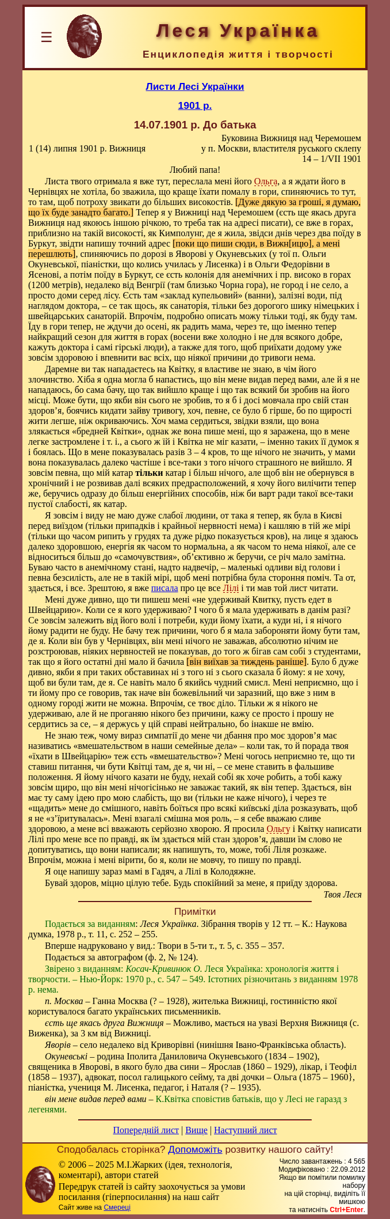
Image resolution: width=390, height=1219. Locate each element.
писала (164, 588)
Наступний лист (245, 1130)
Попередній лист (146, 1130)
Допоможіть (195, 1149)
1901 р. (195, 105)
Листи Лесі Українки (195, 86)
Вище (196, 1130)
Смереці (117, 1207)
